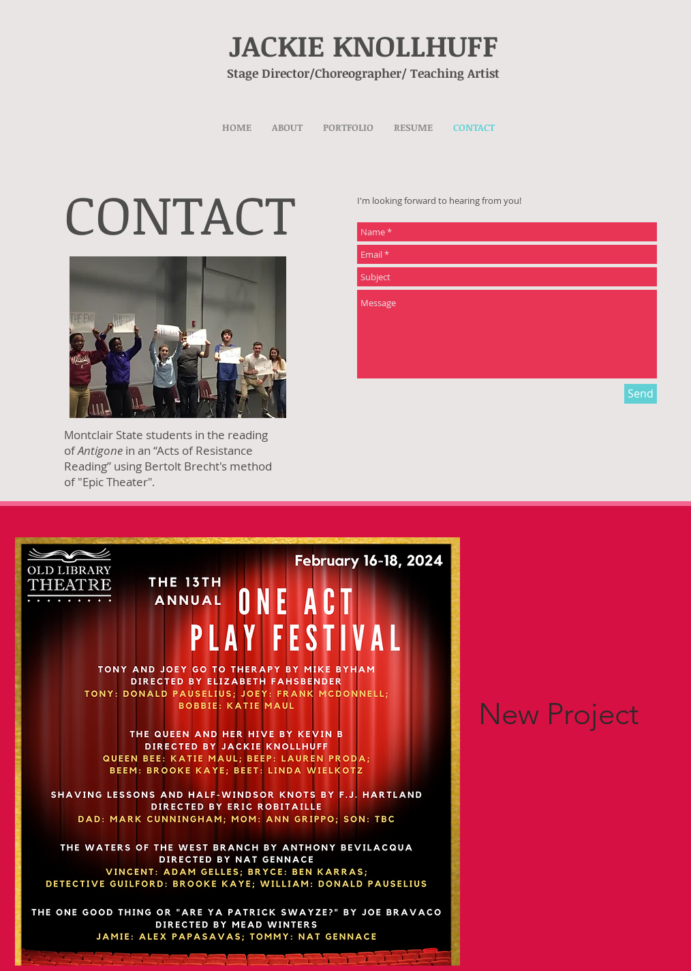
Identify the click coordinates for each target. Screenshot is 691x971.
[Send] (640, 394)
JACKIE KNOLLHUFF (363, 45)
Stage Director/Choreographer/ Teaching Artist (351, 73)
